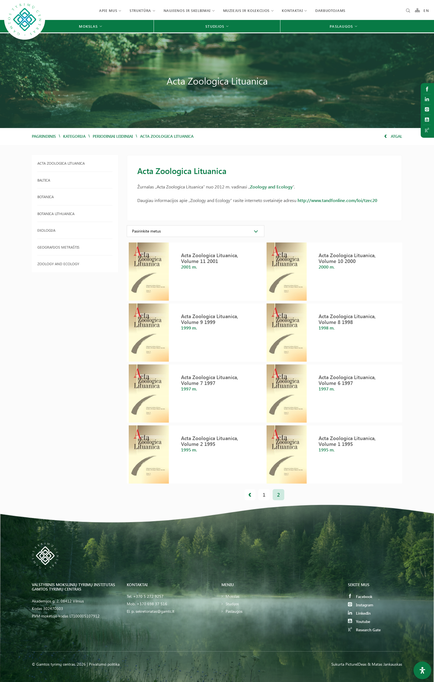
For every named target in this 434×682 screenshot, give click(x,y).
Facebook (360, 596)
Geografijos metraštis (58, 247)
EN (426, 10)
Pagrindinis (44, 136)
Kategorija (74, 136)
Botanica (45, 196)
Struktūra (140, 10)
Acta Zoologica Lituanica (61, 163)
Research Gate (364, 629)
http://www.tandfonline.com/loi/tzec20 (337, 200)
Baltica (43, 180)
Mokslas (232, 596)
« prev (249, 494)
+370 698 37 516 (152, 603)
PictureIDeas (355, 664)
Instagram (360, 604)
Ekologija (46, 230)
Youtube (359, 621)
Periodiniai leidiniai (113, 136)
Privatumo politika (104, 664)
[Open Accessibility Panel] (422, 670)
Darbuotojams (330, 10)
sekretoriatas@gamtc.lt (155, 611)
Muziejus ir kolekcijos (246, 10)
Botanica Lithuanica (55, 213)
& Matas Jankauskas (385, 664)
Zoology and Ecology (58, 263)
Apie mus (108, 10)
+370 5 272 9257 (148, 596)
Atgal (393, 136)
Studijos (232, 603)
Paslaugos (234, 611)
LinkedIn (359, 613)
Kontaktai (292, 10)
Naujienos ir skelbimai (187, 10)
